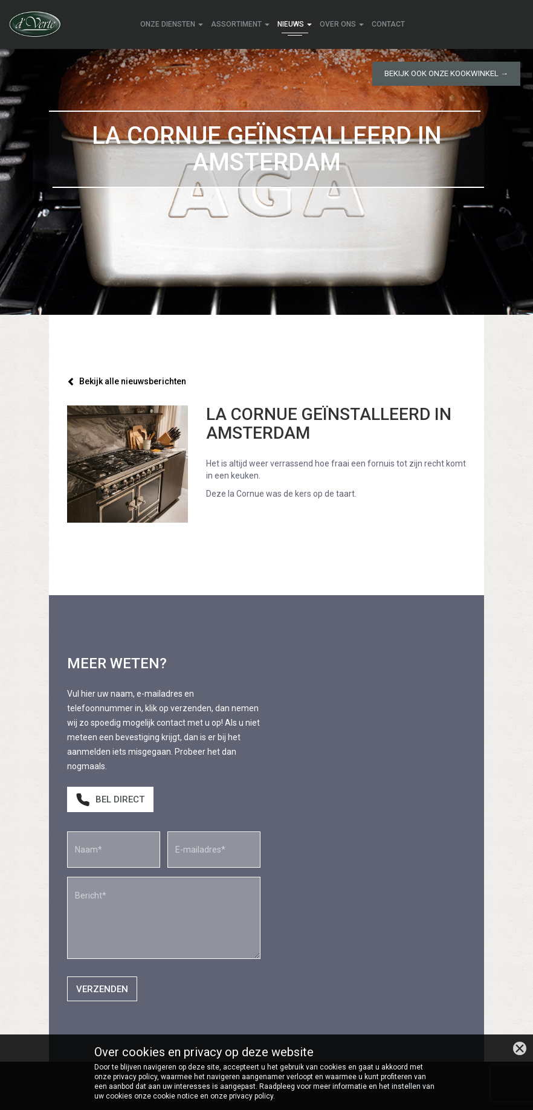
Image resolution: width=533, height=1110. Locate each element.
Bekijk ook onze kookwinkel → (446, 73)
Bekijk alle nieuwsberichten (126, 381)
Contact (388, 24)
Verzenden (102, 989)
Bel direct (110, 800)
